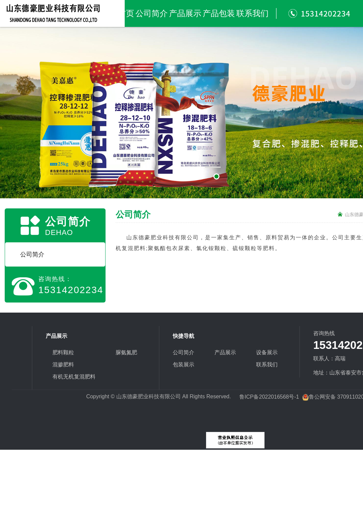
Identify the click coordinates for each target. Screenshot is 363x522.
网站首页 (118, 13)
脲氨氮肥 (126, 352)
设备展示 (267, 352)
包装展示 (183, 364)
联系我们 (252, 13)
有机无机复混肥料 (73, 376)
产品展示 (185, 13)
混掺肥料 (63, 364)
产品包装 (218, 13)
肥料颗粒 (63, 352)
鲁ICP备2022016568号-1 (269, 397)
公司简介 (151, 13)
